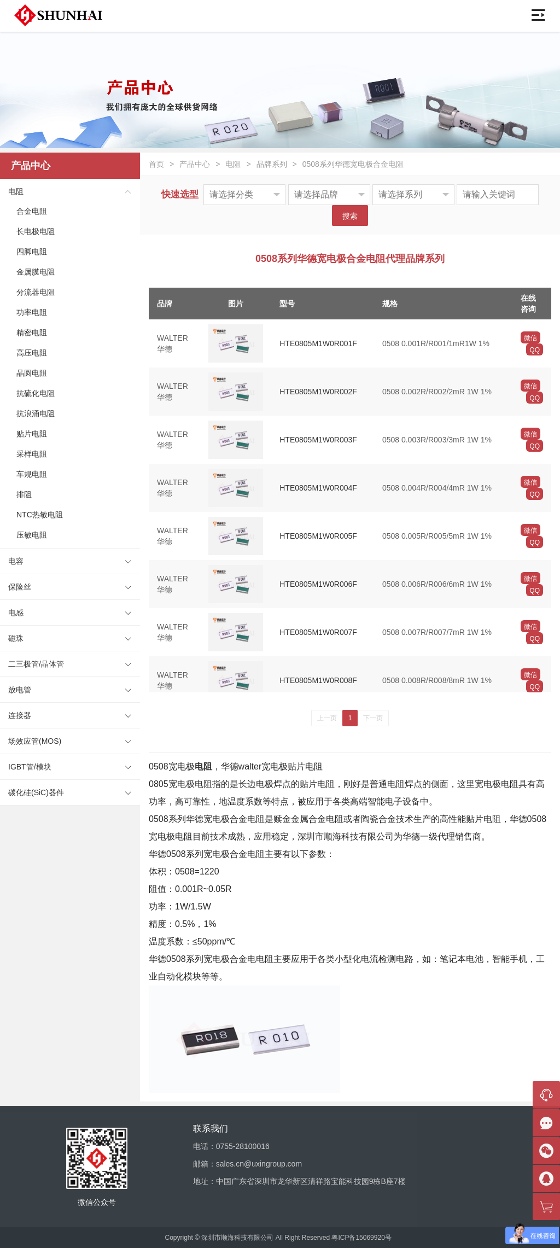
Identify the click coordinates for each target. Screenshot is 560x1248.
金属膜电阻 (35, 271)
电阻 (16, 191)
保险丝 (19, 586)
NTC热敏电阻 (39, 514)
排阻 (24, 494)
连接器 (19, 715)
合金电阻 (31, 211)
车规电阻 (31, 474)
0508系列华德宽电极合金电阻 (353, 164)
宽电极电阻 (190, 784)
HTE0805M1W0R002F (318, 391)
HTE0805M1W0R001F (318, 343)
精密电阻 (31, 332)
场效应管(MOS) (34, 741)
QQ (534, 350)
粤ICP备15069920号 (361, 1237)
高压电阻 (31, 352)
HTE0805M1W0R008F (318, 680)
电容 (16, 561)
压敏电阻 (31, 534)
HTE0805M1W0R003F (318, 439)
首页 (156, 164)
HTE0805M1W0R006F (318, 584)
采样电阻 (31, 454)
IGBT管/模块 (29, 766)
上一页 (327, 718)
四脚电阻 (31, 251)
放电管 (19, 689)
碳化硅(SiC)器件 (36, 792)
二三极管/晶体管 (36, 664)
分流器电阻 (35, 292)
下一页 (373, 718)
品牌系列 (271, 164)
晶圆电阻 (31, 373)
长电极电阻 (35, 231)
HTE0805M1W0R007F (318, 632)
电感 (16, 612)
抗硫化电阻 (35, 393)
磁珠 (16, 638)
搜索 (350, 216)
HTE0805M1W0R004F (318, 487)
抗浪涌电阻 (35, 413)
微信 (530, 338)
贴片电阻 (31, 433)
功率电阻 (31, 312)
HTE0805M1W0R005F (318, 536)
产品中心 (194, 164)
